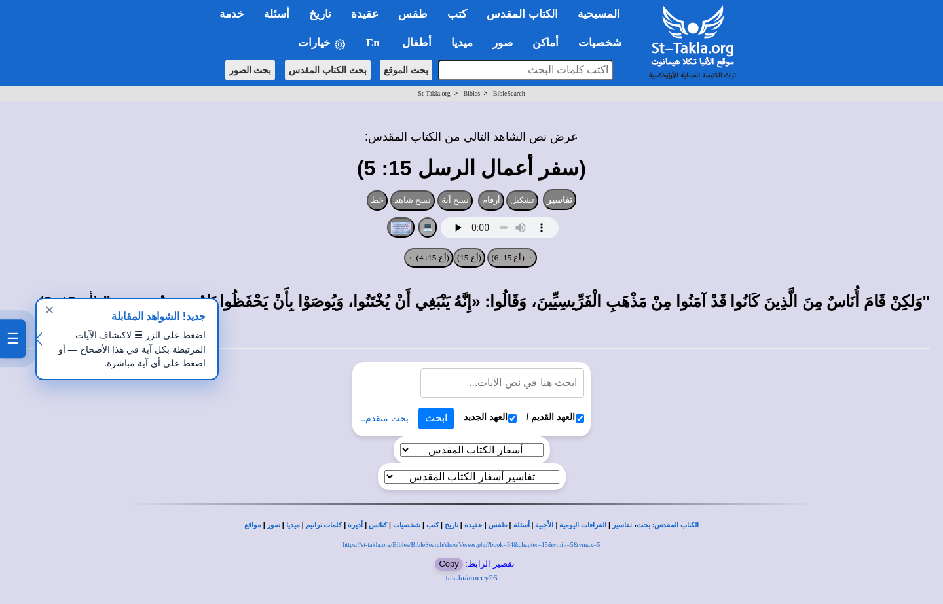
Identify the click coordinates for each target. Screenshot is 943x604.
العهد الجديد (490, 417)
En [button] (374, 43)
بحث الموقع (406, 70)
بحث (643, 525)
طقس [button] (413, 14)
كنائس (378, 525)
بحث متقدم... (384, 418)
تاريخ (451, 525)
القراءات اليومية (582, 525)
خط (377, 200)
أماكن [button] (545, 43)
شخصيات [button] (604, 43)
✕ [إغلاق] (49, 310)
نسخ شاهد (413, 200)
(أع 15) (469, 257)
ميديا (293, 525)
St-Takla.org (434, 93)
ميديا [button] (462, 43)
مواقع (252, 525)
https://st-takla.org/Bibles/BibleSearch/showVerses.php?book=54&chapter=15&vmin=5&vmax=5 (472, 544)
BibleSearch (509, 93)
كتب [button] (457, 14)
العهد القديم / (556, 417)
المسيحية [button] (599, 14)
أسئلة (521, 525)
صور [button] (502, 43)
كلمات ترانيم (324, 525)
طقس (498, 525)
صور (273, 525)
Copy (448, 564)
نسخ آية (455, 200)
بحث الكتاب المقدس (328, 70)
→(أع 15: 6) (511, 257)
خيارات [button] (322, 43)
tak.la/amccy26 (471, 577)
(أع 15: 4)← (428, 257)
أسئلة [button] (276, 14)
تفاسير (559, 199)
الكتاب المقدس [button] (522, 14)
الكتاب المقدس (676, 525)
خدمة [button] (231, 14)
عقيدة (473, 525)
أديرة (355, 525)
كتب (432, 525)
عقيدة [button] (365, 14)
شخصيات (406, 525)
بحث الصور (250, 70)
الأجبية (544, 525)
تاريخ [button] (320, 14)
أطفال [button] (417, 43)
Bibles (471, 93)
